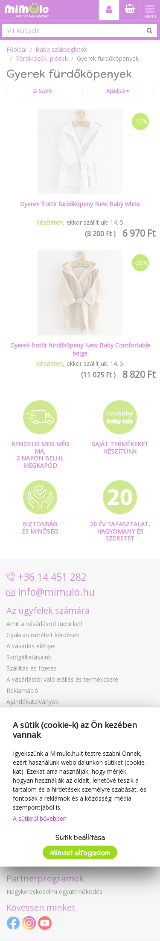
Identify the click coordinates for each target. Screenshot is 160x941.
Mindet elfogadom (80, 852)
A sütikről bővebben (40, 818)
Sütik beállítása (80, 837)
